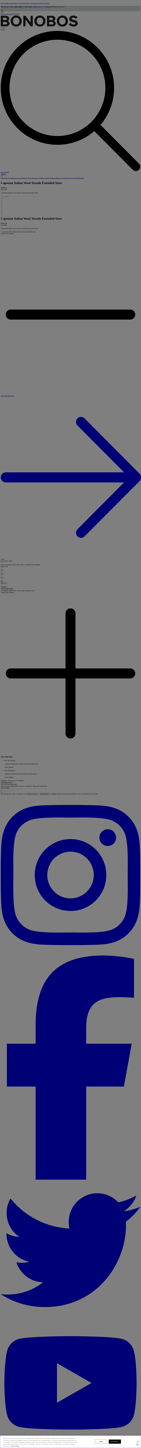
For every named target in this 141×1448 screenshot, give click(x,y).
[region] (70, 1441)
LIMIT (101, 1441)
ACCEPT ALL (115, 1441)
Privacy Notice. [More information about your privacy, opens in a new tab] (15, 1446)
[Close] (138, 1441)
